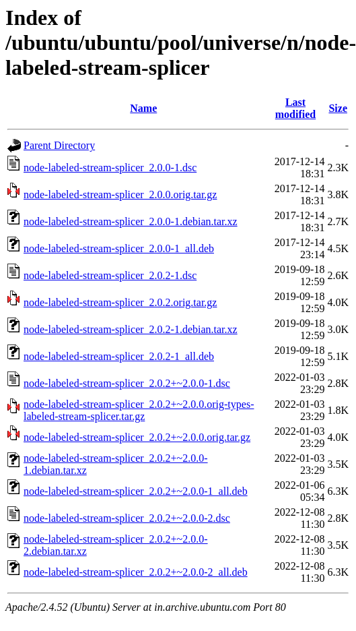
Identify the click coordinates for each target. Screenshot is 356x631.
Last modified (295, 108)
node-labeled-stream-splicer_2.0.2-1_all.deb (119, 356)
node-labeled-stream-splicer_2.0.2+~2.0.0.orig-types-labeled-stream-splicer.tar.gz (139, 410)
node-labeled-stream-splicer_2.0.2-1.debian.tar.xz (131, 329)
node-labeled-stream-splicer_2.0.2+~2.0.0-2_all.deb (136, 572)
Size (337, 108)
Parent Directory (59, 145)
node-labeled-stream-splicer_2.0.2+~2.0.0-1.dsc (127, 383)
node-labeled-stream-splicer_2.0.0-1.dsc (110, 167)
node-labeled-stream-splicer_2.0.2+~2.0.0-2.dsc (127, 518)
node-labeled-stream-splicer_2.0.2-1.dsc (110, 275)
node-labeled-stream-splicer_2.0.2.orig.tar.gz (120, 302)
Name (143, 108)
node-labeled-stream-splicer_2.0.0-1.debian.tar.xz (131, 221)
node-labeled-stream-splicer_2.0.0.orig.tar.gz (120, 194)
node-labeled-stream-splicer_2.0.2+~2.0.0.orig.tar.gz (137, 437)
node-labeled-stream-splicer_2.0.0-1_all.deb (119, 248)
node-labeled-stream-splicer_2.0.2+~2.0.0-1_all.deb (136, 491)
